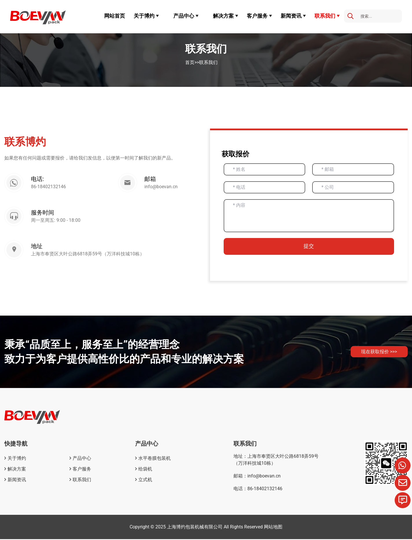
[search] (350, 16)
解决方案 (223, 16)
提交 (309, 247)
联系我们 (324, 16)
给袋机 (145, 470)
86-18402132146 (49, 187)
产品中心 (183, 16)
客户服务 (257, 16)
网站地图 (273, 527)
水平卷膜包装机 (154, 459)
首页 (189, 62)
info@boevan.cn (161, 187)
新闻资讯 (291, 16)
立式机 (145, 480)
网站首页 (114, 16)
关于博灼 (144, 16)
